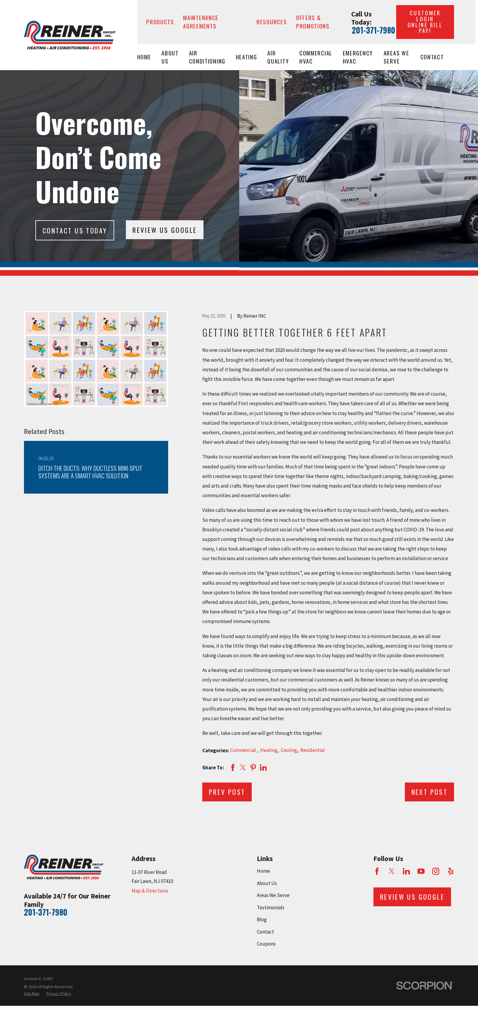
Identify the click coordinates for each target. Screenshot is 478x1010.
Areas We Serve (273, 895)
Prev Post (227, 792)
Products (160, 21)
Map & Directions (150, 890)
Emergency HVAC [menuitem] (358, 57)
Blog (262, 919)
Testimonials (270, 907)
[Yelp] (450, 871)
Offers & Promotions (313, 21)
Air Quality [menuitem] (278, 57)
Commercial (243, 750)
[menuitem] (32, 994)
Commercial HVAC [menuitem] (315, 57)
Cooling (289, 750)
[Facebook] (377, 871)
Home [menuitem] (144, 56)
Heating (269, 750)
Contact (265, 931)
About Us (267, 883)
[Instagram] (435, 871)
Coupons (266, 943)
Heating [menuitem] (246, 56)
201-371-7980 (373, 30)
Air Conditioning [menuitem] (207, 57)
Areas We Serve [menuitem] (396, 57)
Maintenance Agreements (200, 21)
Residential (312, 750)
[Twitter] (391, 871)
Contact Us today (75, 230)
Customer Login (425, 21)
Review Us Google (164, 230)
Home (263, 871)
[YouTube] (421, 871)
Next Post (429, 792)
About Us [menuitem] (170, 57)
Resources (272, 21)
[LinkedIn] (406, 871)
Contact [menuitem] (432, 56)
